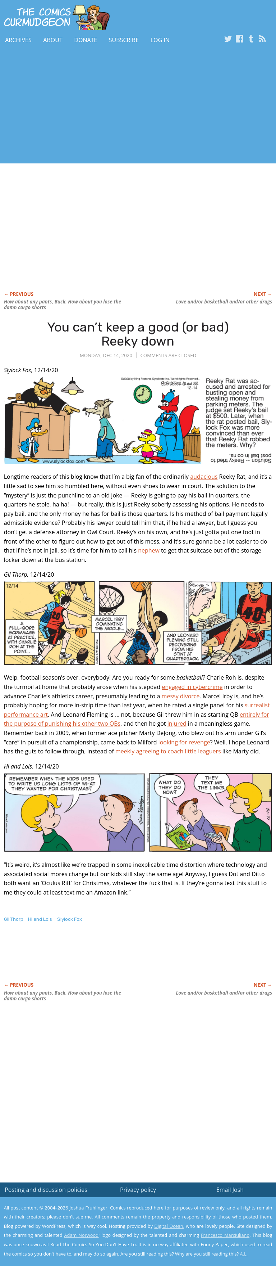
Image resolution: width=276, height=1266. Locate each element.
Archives (18, 40)
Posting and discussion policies (46, 1190)
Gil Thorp (13, 919)
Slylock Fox (69, 919)
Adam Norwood (81, 1235)
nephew (149, 550)
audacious (203, 477)
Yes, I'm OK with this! (215, 1239)
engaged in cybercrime (192, 687)
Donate (85, 40)
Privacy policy (138, 1190)
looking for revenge (184, 742)
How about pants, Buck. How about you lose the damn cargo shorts (62, 304)
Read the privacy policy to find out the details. (212, 1221)
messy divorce (181, 696)
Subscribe (124, 40)
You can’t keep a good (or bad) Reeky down (138, 334)
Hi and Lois (40, 919)
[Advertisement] (84, 105)
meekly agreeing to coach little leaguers (168, 751)
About (52, 40)
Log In (160, 40)
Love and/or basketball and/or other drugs (224, 301)
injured (177, 723)
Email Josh (230, 1190)
